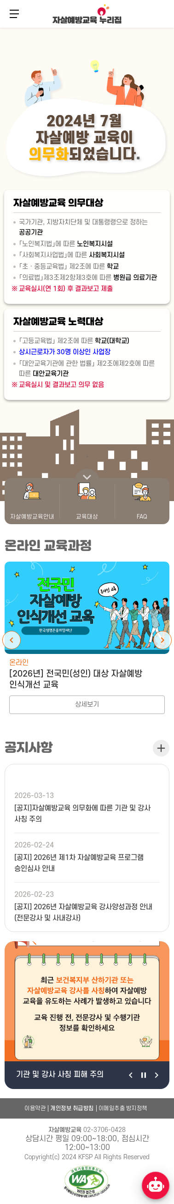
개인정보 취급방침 (72, 1108)
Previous (11, 640)
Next (162, 640)
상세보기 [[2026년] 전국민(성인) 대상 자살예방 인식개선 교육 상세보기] (87, 704)
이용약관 (35, 1108)
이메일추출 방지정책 (123, 1108)
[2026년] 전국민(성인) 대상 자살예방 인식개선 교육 (75, 679)
